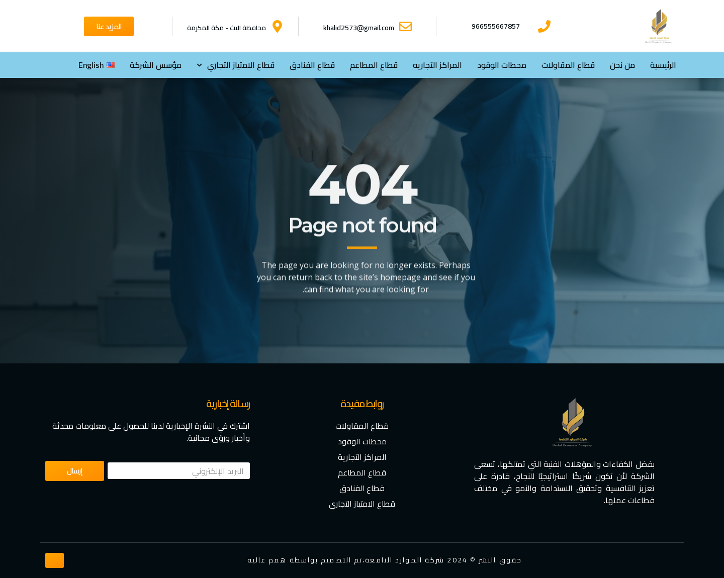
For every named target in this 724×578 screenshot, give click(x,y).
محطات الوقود (501, 64)
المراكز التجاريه (437, 64)
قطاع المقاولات (568, 64)
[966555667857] (544, 26)
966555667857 (496, 26)
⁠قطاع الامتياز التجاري (236, 65)
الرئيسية (663, 64)
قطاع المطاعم (374, 64)
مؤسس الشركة (156, 64)
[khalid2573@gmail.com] (405, 26)
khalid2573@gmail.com (358, 27)
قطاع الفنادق (312, 64)
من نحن (622, 64)
